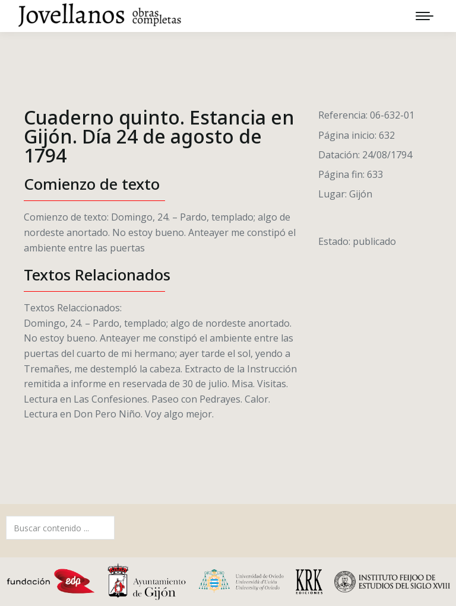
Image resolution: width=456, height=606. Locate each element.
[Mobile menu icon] (424, 16)
